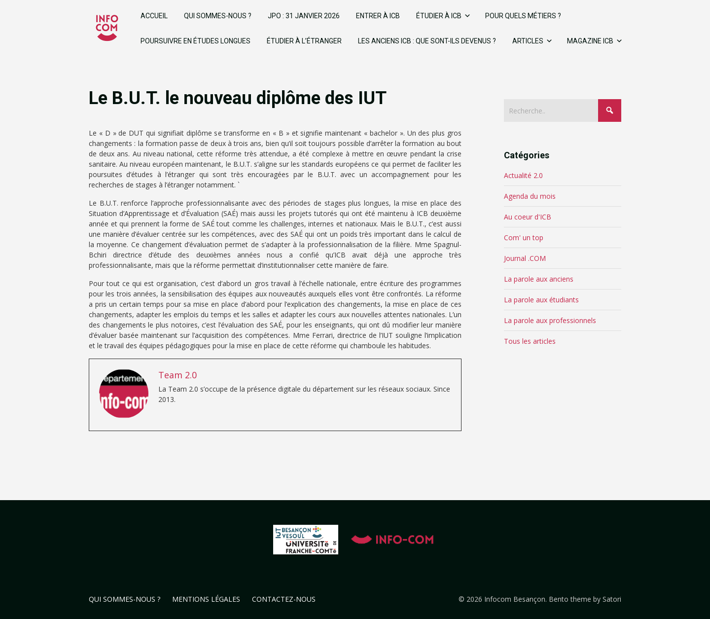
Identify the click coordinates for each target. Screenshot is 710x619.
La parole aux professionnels (550, 320)
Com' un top (523, 237)
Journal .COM (525, 258)
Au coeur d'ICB (527, 216)
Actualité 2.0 (523, 175)
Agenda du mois (530, 196)
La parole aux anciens (538, 279)
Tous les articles (530, 341)
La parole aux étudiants (541, 299)
